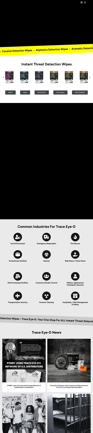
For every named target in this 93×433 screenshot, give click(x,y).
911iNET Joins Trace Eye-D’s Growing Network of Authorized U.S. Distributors (24, 386)
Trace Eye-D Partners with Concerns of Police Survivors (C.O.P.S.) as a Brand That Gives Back (69, 386)
